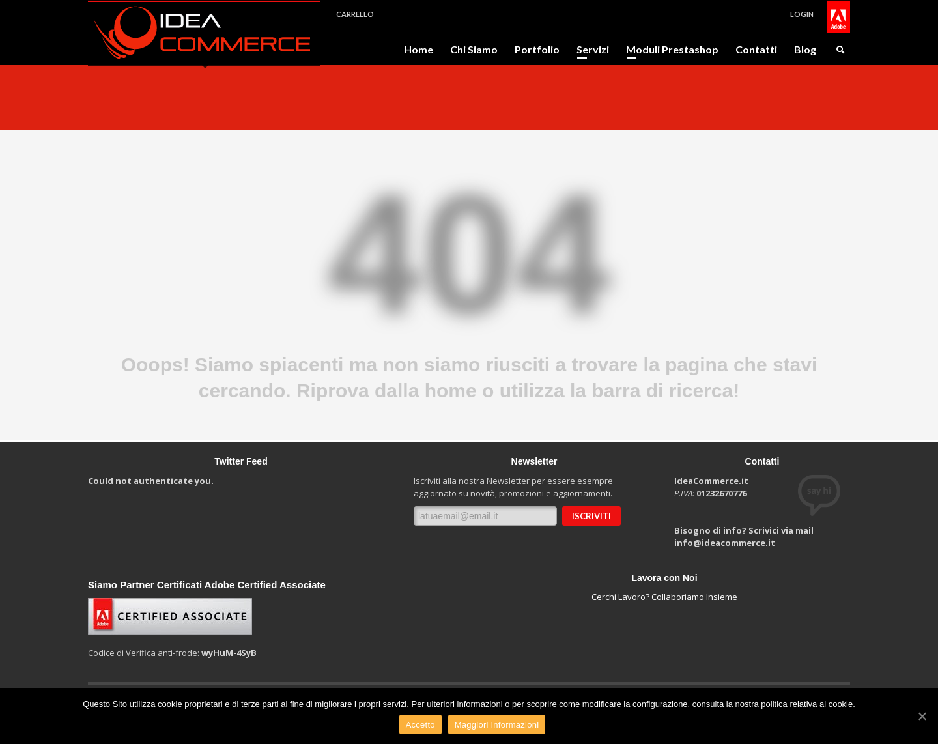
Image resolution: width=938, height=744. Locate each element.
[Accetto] (921, 716)
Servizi (589, 49)
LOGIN (802, 14)
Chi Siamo (474, 49)
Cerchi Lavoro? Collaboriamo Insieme (664, 597)
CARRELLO (355, 14)
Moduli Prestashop (668, 49)
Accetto (420, 725)
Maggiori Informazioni (497, 725)
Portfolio (537, 49)
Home (418, 49)
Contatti (756, 49)
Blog (805, 49)
